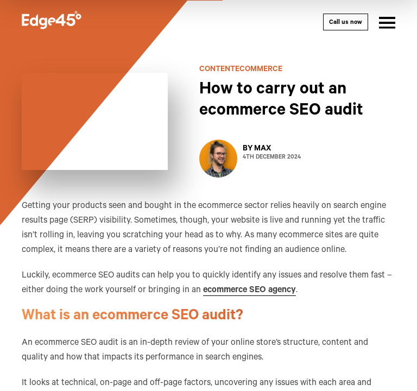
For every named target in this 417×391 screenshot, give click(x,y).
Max (262, 149)
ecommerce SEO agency (249, 290)
